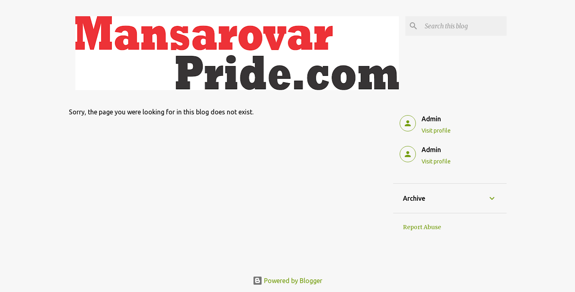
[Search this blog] (464, 26)
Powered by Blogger (287, 280)
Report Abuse (422, 227)
